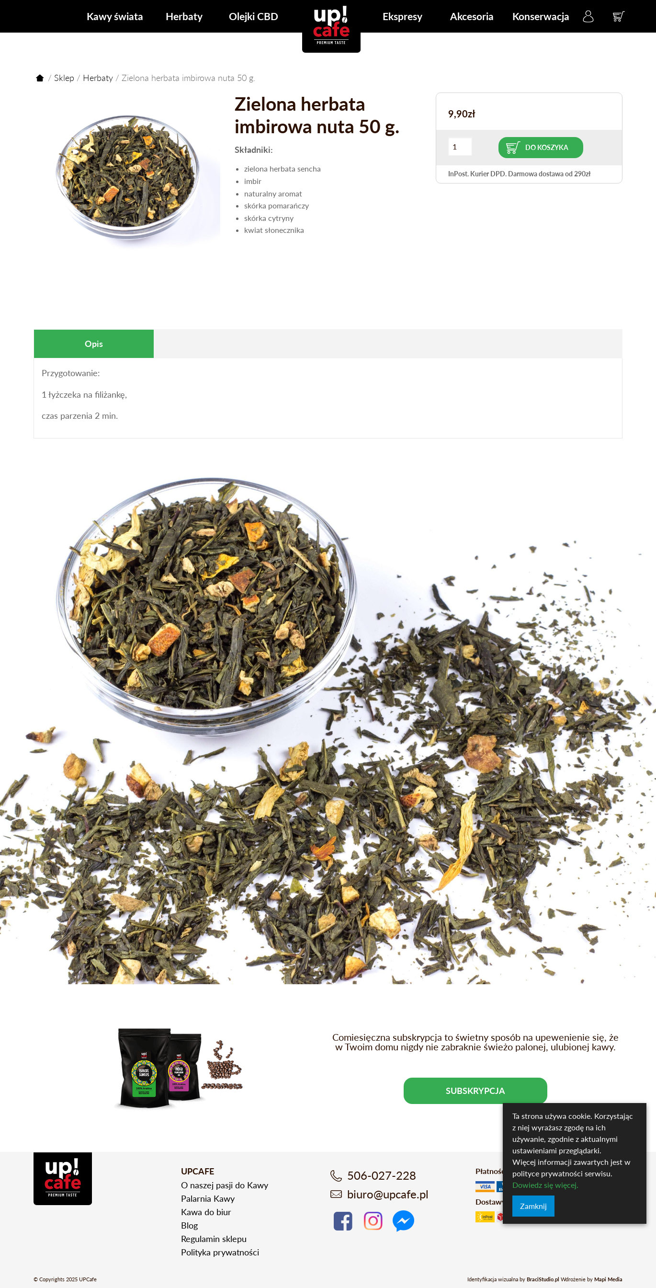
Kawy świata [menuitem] (115, 16)
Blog (189, 1225)
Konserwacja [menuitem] (540, 16)
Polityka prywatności (220, 1252)
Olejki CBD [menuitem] (253, 16)
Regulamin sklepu (214, 1238)
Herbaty (98, 77)
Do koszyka (546, 147)
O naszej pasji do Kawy (224, 1185)
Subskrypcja (475, 1090)
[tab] (94, 344)
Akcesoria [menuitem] (472, 16)
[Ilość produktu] (460, 146)
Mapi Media (608, 1279)
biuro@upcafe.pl (388, 1194)
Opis (94, 343)
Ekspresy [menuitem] (402, 16)
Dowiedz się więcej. (545, 1184)
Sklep (64, 77)
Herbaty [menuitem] (184, 16)
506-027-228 (381, 1175)
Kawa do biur (206, 1212)
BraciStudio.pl (543, 1279)
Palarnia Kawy (208, 1198)
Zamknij (533, 1205)
